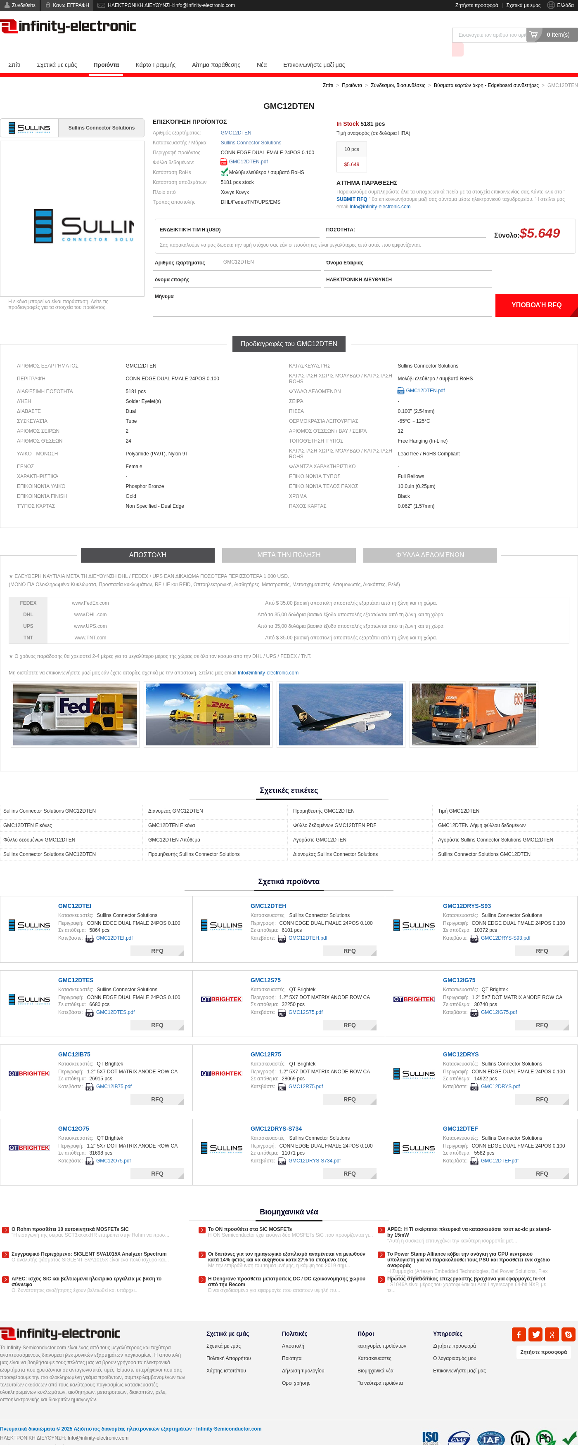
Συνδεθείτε (24, 5)
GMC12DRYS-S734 (276, 1113)
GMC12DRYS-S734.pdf (315, 1146)
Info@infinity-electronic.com (380, 192)
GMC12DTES (76, 965)
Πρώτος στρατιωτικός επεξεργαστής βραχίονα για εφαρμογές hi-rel (466, 1264)
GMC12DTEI (74, 891)
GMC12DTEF (460, 1113)
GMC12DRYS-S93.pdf (506, 923)
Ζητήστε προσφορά (476, 5)
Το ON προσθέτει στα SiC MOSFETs (250, 1214)
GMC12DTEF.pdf (500, 1146)
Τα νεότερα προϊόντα (380, 1368)
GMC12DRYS (461, 1039)
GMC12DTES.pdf (115, 997)
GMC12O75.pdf (113, 1146)
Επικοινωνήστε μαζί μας (314, 50)
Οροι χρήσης (296, 1368)
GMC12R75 (266, 1039)
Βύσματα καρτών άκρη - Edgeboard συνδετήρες (486, 70)
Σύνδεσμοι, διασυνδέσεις (398, 70)
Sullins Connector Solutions (251, 128)
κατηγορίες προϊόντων (382, 1331)
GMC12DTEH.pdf (308, 923)
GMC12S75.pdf (306, 997)
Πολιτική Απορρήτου (228, 1343)
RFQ (157, 936)
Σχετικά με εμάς (523, 5)
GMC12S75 (266, 965)
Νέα (262, 50)
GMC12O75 (73, 1113)
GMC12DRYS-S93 (467, 891)
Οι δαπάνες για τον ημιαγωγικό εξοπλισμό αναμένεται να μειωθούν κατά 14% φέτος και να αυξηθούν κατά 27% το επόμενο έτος (286, 1242)
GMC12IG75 (459, 965)
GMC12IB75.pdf (114, 1072)
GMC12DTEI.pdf (114, 923)
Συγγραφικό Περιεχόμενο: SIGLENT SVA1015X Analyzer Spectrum (89, 1239)
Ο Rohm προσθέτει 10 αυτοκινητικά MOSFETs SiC (70, 1214)
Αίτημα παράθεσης (216, 50)
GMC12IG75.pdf (499, 997)
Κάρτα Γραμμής (155, 50)
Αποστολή (293, 1331)
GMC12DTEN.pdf (248, 147)
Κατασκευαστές (374, 1343)
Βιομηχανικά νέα (375, 1356)
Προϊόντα (106, 50)
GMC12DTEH (268, 891)
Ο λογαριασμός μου (454, 1343)
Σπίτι (14, 50)
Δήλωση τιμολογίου (303, 1356)
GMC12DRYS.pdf (500, 1072)
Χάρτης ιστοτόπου (226, 1356)
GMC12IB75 (74, 1039)
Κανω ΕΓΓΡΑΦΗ (71, 5)
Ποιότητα (291, 1343)
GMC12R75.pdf (306, 1072)
